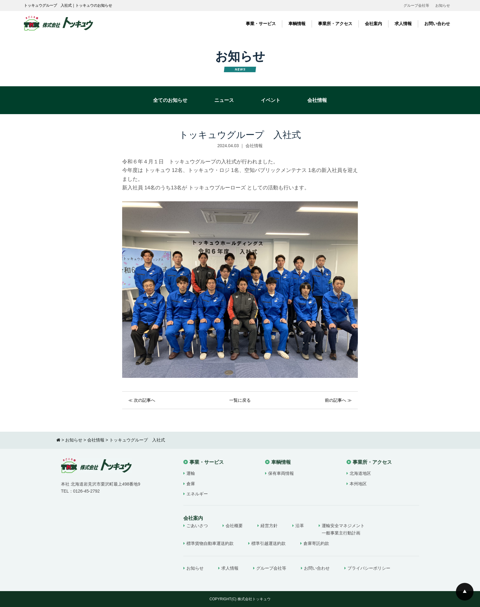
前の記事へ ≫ (338, 400)
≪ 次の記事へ (141, 400)
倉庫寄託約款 (316, 543)
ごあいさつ (197, 525)
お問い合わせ (437, 23)
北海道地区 (360, 473)
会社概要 (234, 525)
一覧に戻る (240, 400)
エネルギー (197, 493)
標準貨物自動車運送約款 (210, 543)
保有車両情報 (281, 473)
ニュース (224, 100)
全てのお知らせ (170, 100)
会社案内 (373, 23)
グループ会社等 (416, 5)
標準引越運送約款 (268, 543)
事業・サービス (261, 23)
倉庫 (190, 483)
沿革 (299, 525)
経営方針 (269, 525)
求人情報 (403, 23)
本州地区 (358, 483)
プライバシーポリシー (368, 568)
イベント (270, 100)
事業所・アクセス (335, 23)
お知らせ (442, 5)
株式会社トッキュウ (254, 599)
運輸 (190, 473)
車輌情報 (297, 23)
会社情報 (317, 100)
